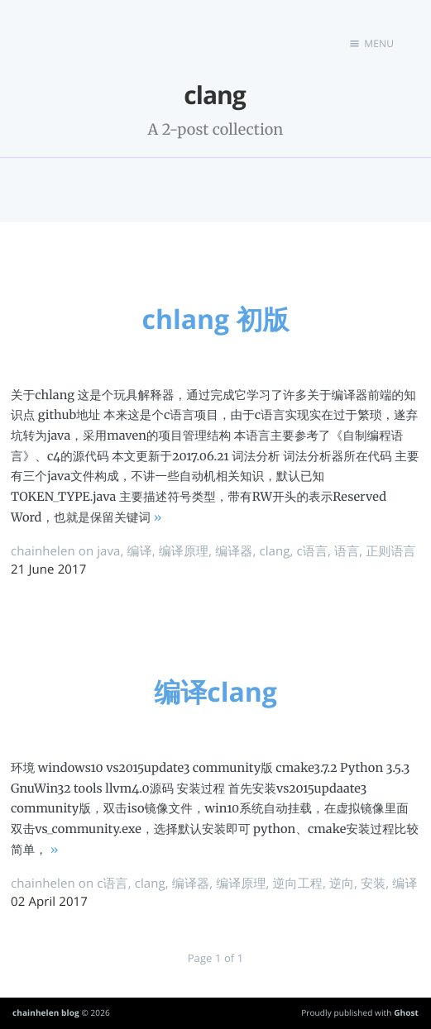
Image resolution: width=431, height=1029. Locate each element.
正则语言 (390, 551)
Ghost (406, 1012)
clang (274, 551)
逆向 (341, 883)
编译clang (215, 692)
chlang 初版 (216, 319)
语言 (346, 551)
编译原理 (183, 551)
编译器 (233, 551)
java (108, 551)
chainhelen (43, 551)
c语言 (312, 551)
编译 (139, 551)
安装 (373, 883)
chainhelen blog (45, 1012)
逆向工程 (298, 883)
